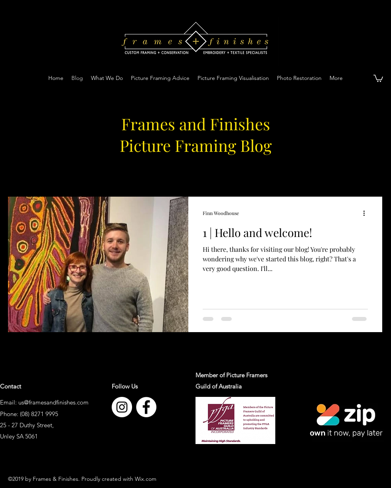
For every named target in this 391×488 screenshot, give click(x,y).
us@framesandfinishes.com (53, 402)
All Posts (21, 172)
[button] (378, 78)
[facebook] (146, 407)
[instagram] (122, 407)
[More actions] (366, 213)
